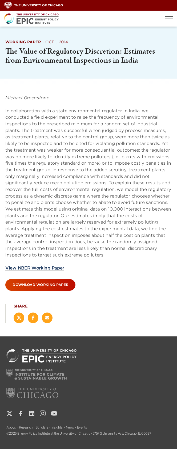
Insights (57, 427)
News (70, 427)
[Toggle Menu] (169, 18)
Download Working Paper (40, 285)
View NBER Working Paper (34, 267)
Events (82, 427)
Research (26, 427)
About (11, 427)
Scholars (42, 427)
